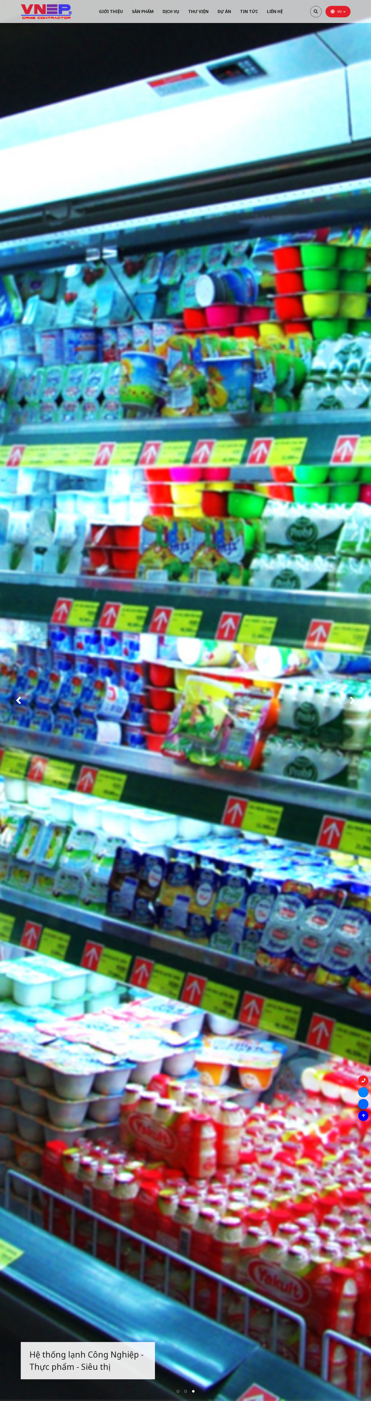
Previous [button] (18, 700)
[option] (185, 700)
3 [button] (193, 1391)
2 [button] (185, 1391)
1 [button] (178, 1391)
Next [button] (352, 700)
